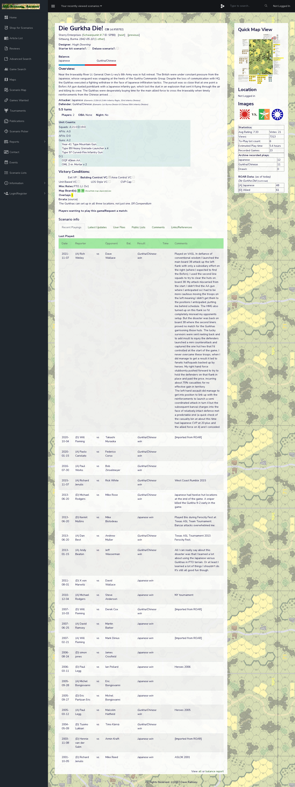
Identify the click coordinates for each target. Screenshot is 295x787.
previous (134, 35)
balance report (215, 771)
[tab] (72, 227)
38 (82, 191)
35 (78, 191)
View (194, 771)
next (121, 35)
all (200, 771)
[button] (81, 6)
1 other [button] (99, 39)
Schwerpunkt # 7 (93, 35)
